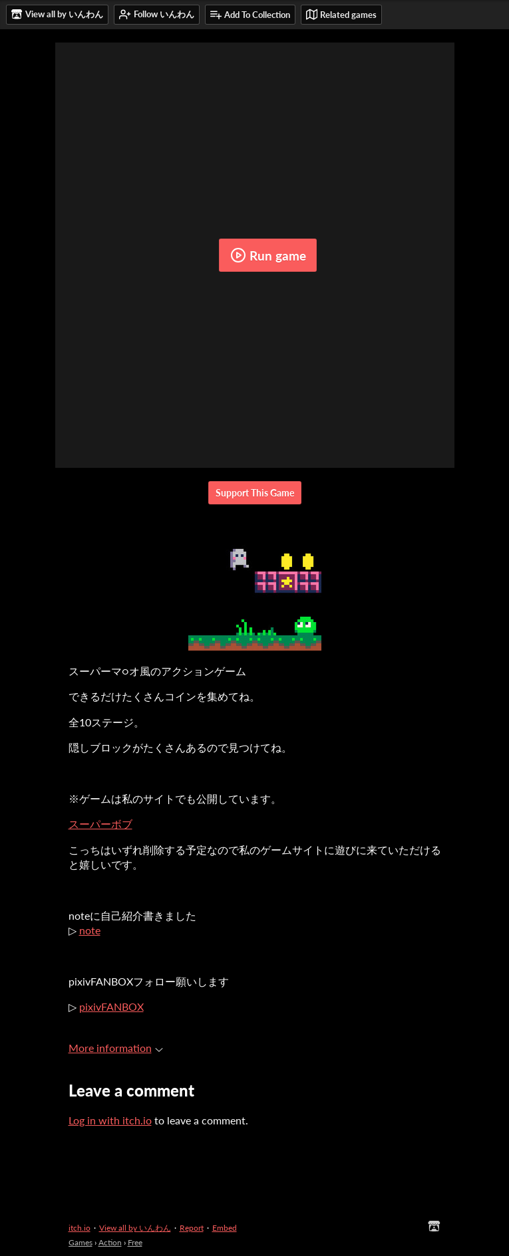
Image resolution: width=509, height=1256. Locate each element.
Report (192, 1228)
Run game (268, 255)
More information (116, 1047)
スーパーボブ (100, 823)
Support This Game (255, 492)
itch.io (79, 1228)
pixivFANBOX (111, 1006)
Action (110, 1242)
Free (135, 1242)
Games (80, 1242)
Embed (224, 1228)
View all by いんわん (135, 1228)
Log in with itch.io (110, 1120)
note (89, 930)
